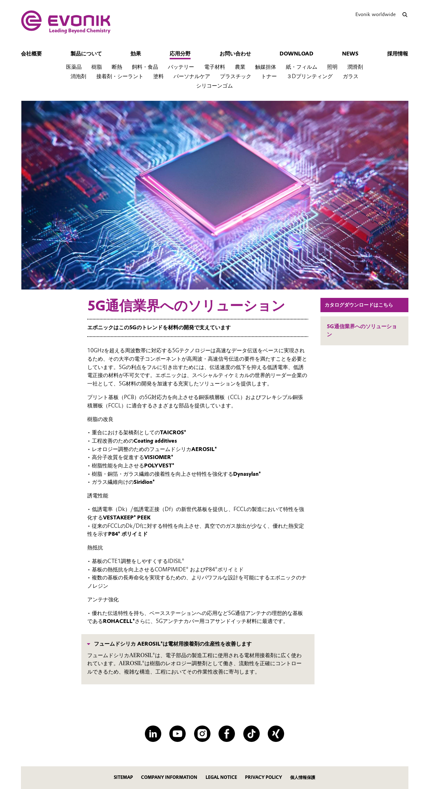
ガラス (350, 76)
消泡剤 (78, 76)
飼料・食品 (145, 67)
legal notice (221, 777)
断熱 (117, 67)
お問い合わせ (235, 54)
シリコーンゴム (214, 86)
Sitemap (123, 777)
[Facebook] (227, 734)
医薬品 (74, 67)
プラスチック (235, 76)
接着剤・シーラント (119, 76)
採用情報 (397, 54)
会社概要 (31, 54)
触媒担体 (265, 67)
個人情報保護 (302, 777)
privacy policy (263, 777)
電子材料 (214, 67)
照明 (332, 67)
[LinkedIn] (153, 734)
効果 (136, 54)
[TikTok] (251, 734)
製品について (86, 54)
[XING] (276, 734)
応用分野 (180, 54)
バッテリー (181, 67)
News (350, 54)
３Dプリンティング (310, 76)
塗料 (158, 76)
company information (169, 777)
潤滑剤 (355, 67)
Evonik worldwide (375, 14)
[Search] (405, 14)
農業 (240, 67)
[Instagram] (202, 734)
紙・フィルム (301, 67)
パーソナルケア (191, 76)
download (296, 54)
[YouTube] (177, 734)
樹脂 (96, 67)
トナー (269, 76)
